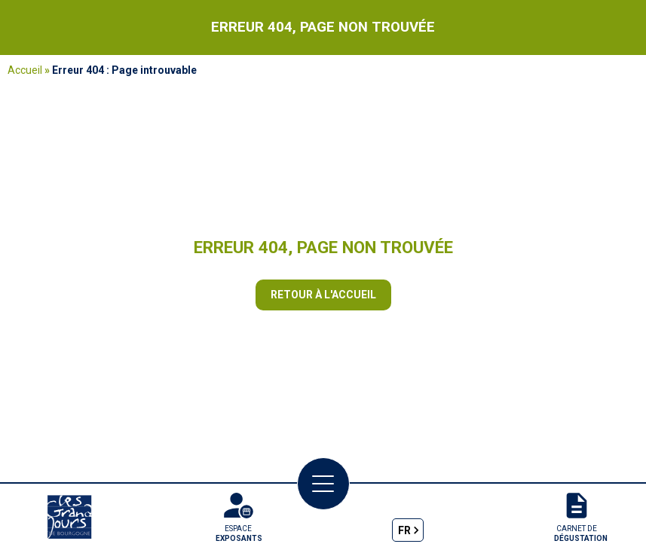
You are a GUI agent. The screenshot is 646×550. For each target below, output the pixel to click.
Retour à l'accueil (323, 295)
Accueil (25, 70)
